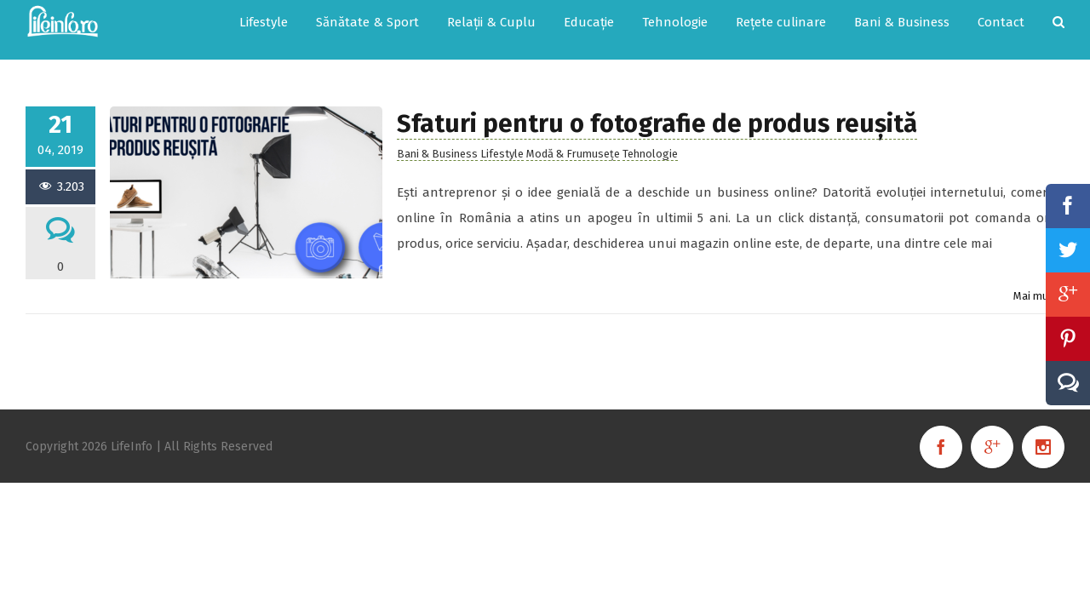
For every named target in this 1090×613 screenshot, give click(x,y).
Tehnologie (650, 136)
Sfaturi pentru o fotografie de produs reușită (657, 106)
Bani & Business (437, 136)
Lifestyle (502, 136)
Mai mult (1034, 278)
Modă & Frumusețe (573, 136)
